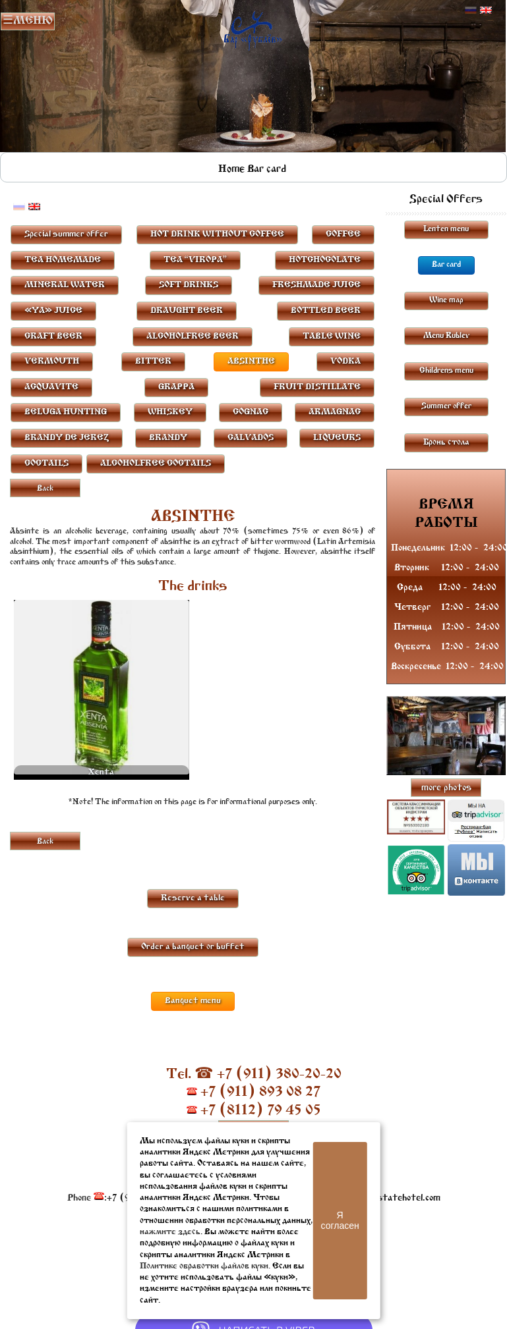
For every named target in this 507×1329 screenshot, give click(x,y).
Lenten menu (446, 229)
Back (45, 489)
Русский (471, 10)
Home (231, 169)
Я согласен (340, 1220)
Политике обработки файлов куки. (205, 1266)
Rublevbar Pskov (253, 28)
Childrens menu (446, 371)
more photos (446, 788)
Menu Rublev (446, 336)
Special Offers (446, 199)
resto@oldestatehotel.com (385, 1198)
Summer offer (446, 406)
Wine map (446, 300)
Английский (486, 10)
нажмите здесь (170, 1232)
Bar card (266, 169)
